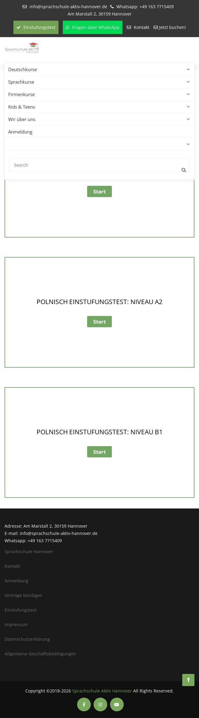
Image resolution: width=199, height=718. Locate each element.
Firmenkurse (23, 94)
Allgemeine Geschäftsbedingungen (40, 654)
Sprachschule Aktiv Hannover (102, 691)
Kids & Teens (23, 107)
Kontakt (141, 27)
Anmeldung (20, 132)
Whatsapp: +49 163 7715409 (145, 6)
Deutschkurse (24, 69)
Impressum (16, 624)
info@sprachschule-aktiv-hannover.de (68, 6)
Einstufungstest (35, 27)
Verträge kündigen (23, 595)
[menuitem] (8, 144)
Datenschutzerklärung (27, 639)
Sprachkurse (22, 82)
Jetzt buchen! (172, 27)
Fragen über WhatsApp (92, 27)
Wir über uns (23, 119)
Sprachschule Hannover (29, 551)
